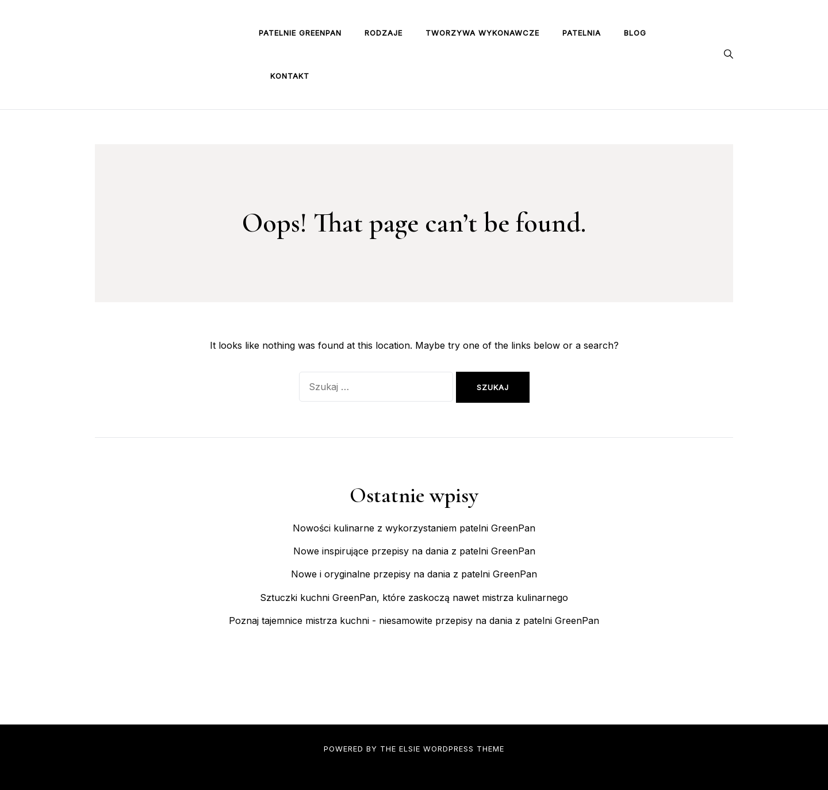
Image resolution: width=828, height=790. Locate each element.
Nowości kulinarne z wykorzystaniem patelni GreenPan (414, 528)
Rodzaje (383, 32)
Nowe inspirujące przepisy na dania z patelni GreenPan (414, 551)
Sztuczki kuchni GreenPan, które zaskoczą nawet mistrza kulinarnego (414, 597)
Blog (635, 32)
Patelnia (581, 32)
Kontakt (289, 75)
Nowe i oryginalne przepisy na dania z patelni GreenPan (414, 574)
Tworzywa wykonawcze (482, 32)
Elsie (409, 748)
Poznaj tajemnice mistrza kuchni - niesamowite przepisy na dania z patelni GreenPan (414, 620)
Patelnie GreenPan (300, 32)
